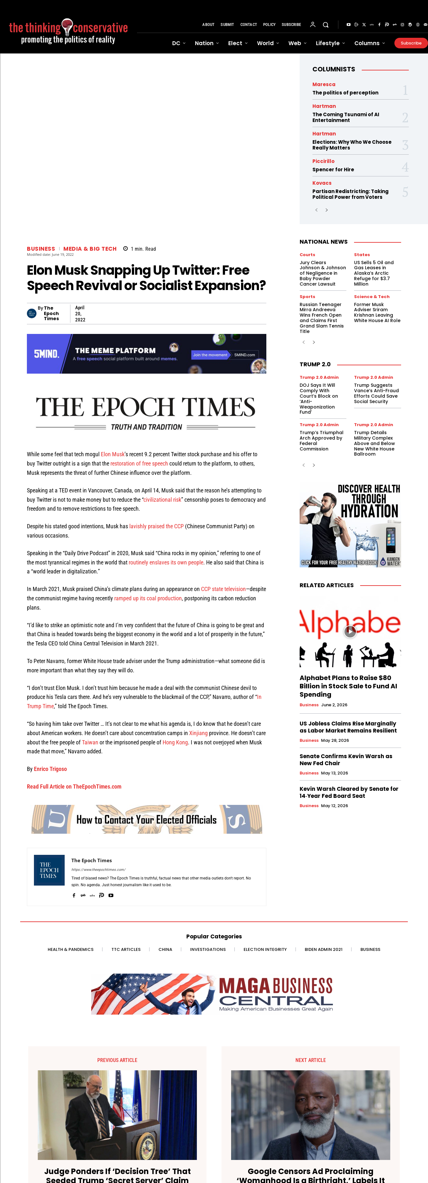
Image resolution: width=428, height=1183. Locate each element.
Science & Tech (372, 297)
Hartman (324, 106)
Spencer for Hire (333, 169)
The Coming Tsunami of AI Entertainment (345, 117)
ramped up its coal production (148, 598)
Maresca (323, 84)
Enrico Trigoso (50, 769)
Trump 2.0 (315, 364)
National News (324, 242)
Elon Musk (113, 454)
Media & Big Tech (90, 249)
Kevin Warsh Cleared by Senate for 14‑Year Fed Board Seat (349, 792)
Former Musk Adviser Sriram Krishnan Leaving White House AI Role (377, 312)
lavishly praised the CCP (156, 526)
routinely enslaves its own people (166, 562)
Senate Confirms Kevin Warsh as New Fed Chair (346, 759)
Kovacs (322, 183)
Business (41, 249)
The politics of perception (345, 92)
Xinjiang (198, 733)
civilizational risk (162, 499)
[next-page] (327, 211)
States (362, 255)
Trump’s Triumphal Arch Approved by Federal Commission (321, 440)
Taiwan (90, 742)
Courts (307, 255)
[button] (325, 24)
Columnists (333, 69)
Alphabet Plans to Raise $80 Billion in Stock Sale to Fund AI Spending (348, 686)
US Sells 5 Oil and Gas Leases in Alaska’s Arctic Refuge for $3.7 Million (374, 273)
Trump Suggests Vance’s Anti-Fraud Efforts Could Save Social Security (376, 393)
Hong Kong (175, 742)
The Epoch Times (51, 313)
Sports (307, 297)
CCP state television (223, 589)
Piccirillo (323, 161)
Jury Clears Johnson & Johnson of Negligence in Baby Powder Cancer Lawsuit (323, 273)
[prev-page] (316, 211)
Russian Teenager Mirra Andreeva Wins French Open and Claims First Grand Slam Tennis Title (322, 318)
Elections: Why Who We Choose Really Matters (352, 145)
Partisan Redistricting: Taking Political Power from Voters (350, 194)
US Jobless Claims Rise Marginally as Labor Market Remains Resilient (348, 727)
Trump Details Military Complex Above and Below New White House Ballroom (374, 443)
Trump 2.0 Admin (319, 377)
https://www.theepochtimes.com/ (98, 870)
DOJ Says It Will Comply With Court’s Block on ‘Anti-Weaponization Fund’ (319, 398)
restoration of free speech (139, 463)
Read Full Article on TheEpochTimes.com (74, 786)
